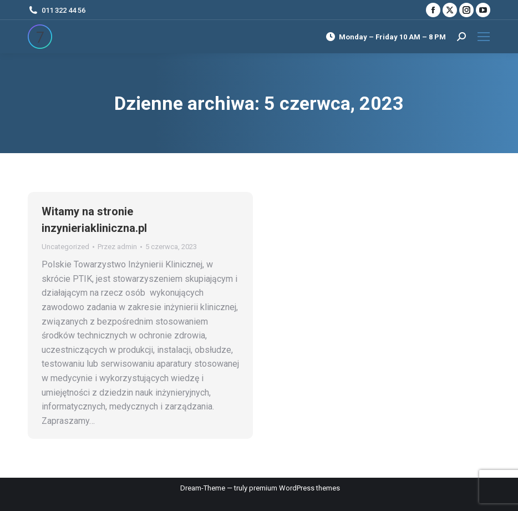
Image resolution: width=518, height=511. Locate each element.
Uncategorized (65, 246)
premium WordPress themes (294, 488)
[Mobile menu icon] (483, 36)
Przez (117, 246)
